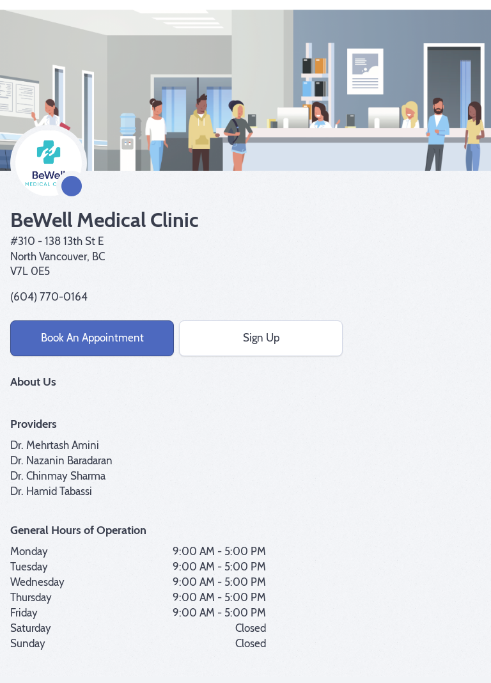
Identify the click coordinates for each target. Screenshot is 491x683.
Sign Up (261, 337)
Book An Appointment (92, 337)
